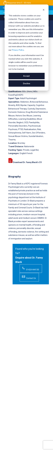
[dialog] (26, 47)
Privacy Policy (18, 50)
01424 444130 (30, 268)
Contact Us (28, 276)
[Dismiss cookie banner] (44, 10)
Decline (26, 83)
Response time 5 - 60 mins (17, 3)
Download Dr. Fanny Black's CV (25, 162)
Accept (26, 76)
